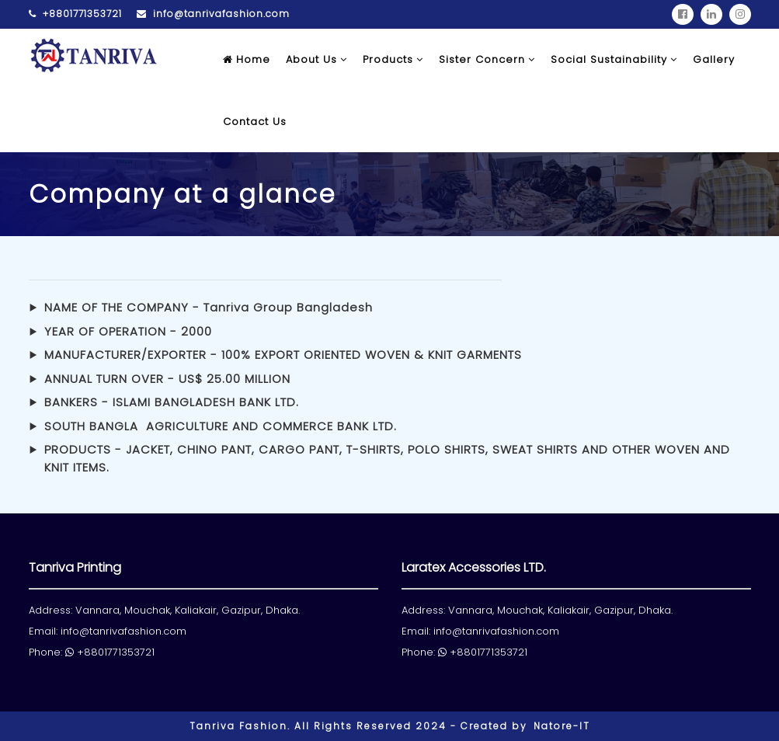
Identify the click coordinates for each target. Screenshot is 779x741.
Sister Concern (487, 59)
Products (393, 59)
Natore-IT (562, 725)
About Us (316, 59)
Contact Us (255, 121)
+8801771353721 (75, 13)
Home (246, 59)
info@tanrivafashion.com (213, 13)
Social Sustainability (614, 59)
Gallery (714, 59)
